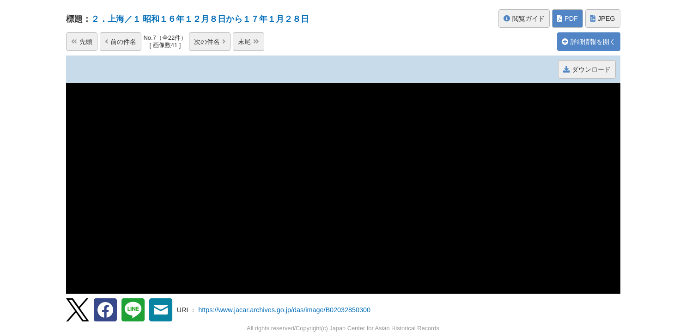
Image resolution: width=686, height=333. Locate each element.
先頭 (81, 41)
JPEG (602, 18)
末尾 (248, 41)
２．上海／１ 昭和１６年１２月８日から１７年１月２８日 (200, 19)
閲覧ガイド (524, 18)
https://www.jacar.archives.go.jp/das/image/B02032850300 (284, 310)
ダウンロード (587, 69)
